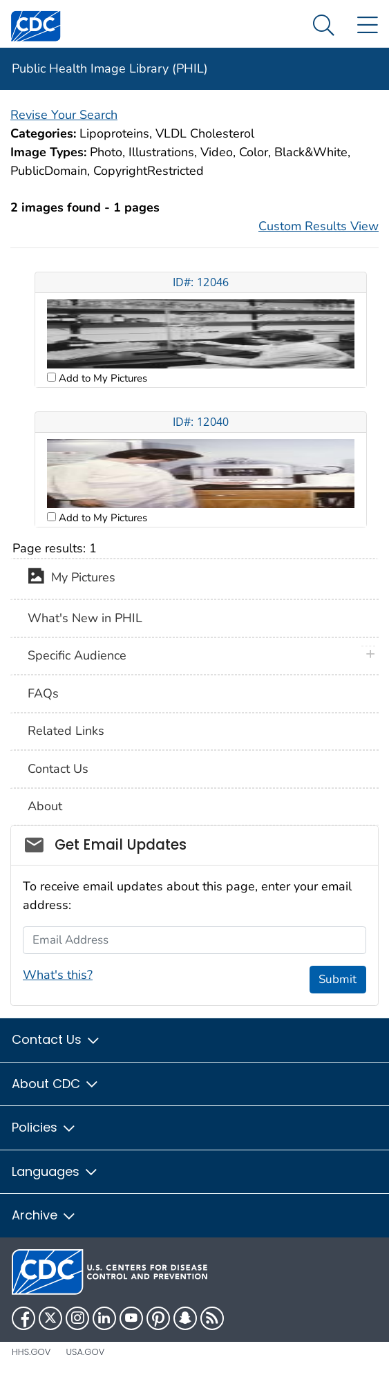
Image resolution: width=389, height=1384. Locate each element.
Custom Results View (318, 226)
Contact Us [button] (56, 1039)
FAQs (43, 693)
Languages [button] (55, 1171)
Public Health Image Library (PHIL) (110, 68)
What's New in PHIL (85, 618)
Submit (338, 979)
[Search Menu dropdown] (323, 26)
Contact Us (58, 768)
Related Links (66, 730)
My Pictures (71, 579)
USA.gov (85, 1351)
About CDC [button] (55, 1083)
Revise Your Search (63, 114)
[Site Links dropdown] (367, 26)
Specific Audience (77, 655)
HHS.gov (31, 1351)
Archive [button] (44, 1215)
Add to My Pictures (101, 378)
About (45, 806)
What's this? (58, 974)
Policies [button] (44, 1127)
